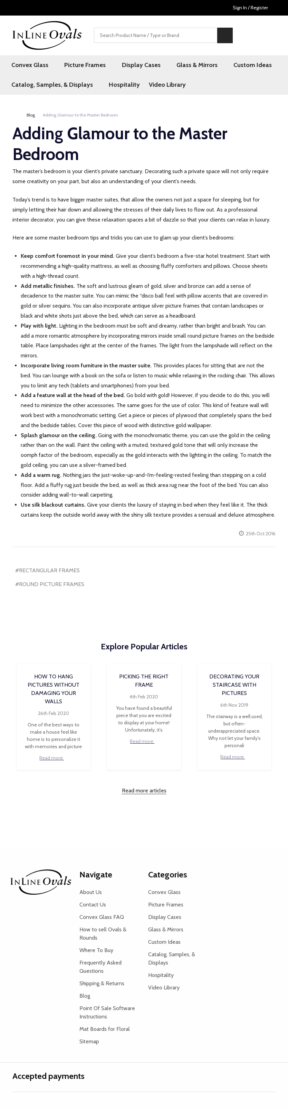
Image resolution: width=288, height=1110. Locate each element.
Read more (53, 759)
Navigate (95, 876)
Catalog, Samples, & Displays (53, 86)
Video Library (164, 86)
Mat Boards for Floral (104, 1030)
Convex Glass (30, 65)
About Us (90, 893)
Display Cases (132, 65)
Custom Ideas (234, 65)
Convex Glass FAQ (101, 918)
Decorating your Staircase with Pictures (234, 686)
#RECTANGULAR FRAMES (47, 571)
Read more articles (144, 792)
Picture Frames (81, 65)
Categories (167, 876)
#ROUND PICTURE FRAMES (49, 585)
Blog (84, 997)
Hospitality (120, 86)
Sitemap (89, 1043)
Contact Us (92, 906)
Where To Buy (96, 951)
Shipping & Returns (101, 984)
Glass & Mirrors (183, 65)
